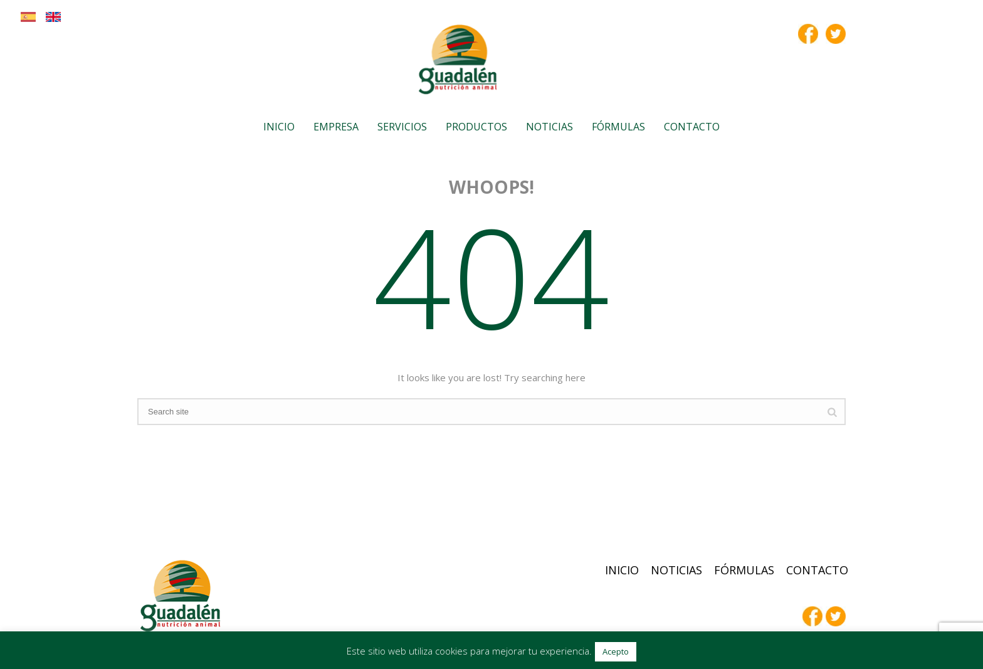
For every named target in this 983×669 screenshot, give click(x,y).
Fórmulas (618, 127)
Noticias (549, 127)
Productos (476, 127)
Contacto (692, 127)
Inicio (279, 127)
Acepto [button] (615, 651)
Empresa (336, 127)
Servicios (402, 127)
